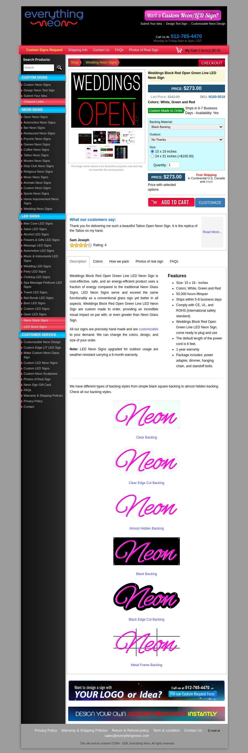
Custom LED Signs (37, 308)
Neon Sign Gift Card (37, 384)
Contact (29, 406)
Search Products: (37, 60)
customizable (148, 329)
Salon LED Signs (35, 229)
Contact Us (101, 50)
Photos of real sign (149, 261)
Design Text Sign (176, 23)
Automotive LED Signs (39, 250)
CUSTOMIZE (210, 202)
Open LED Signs (35, 314)
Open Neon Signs (36, 117)
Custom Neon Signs (37, 84)
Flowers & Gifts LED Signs (42, 239)
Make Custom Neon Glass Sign (41, 355)
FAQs (119, 50)
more (209, 181)
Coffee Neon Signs (36, 149)
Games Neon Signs (37, 144)
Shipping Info (78, 50)
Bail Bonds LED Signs (39, 297)
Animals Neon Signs (37, 182)
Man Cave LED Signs (38, 223)
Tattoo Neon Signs (36, 155)
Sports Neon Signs (36, 193)
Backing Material (161, 122)
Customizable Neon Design (208, 23)
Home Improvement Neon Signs (41, 201)
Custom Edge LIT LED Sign (42, 347)
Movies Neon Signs (37, 160)
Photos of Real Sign (143, 50)
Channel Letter (34, 101)
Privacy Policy (33, 401)
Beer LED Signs (34, 303)
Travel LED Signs (35, 292)
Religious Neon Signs (38, 171)
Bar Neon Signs (34, 127)
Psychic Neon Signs (37, 138)
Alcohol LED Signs (36, 234)
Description (78, 261)
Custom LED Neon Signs (41, 362)
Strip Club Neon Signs (39, 166)
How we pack (119, 261)
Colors (98, 261)
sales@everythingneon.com (127, 736)
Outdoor (155, 134)
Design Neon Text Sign (39, 90)
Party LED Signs (35, 271)
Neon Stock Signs (36, 320)
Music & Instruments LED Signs (41, 258)
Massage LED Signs (38, 245)
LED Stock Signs (35, 326)
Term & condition (166, 730)
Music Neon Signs (36, 177)
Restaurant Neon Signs (39, 133)
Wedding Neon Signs (38, 208)
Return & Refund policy (130, 730)
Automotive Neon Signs (40, 122)
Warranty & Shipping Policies (43, 395)
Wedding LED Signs (37, 266)
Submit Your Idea (151, 23)
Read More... (212, 232)
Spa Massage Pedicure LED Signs (43, 285)
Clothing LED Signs (37, 277)
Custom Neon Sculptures (41, 373)
